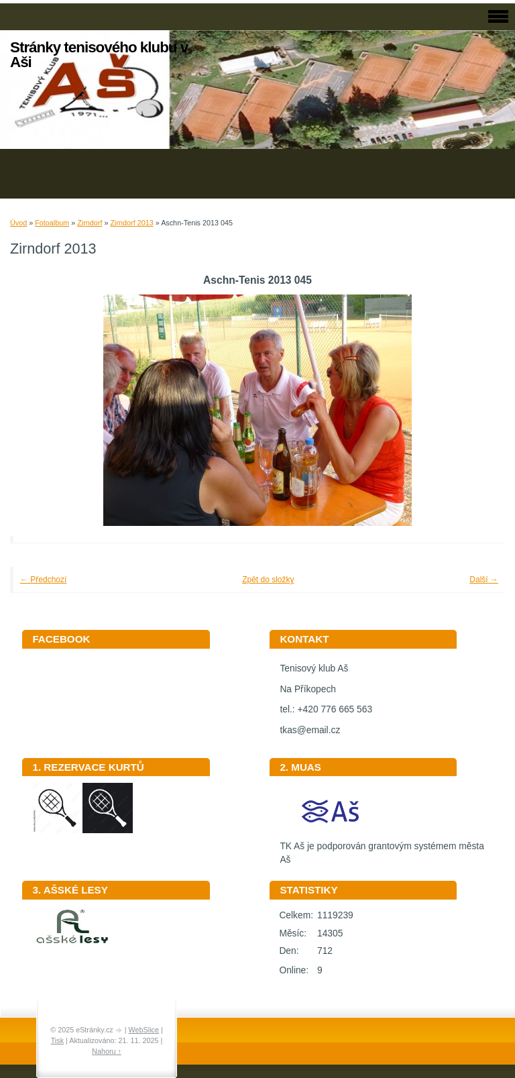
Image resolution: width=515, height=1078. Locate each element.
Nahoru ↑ (106, 1051)
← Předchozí (43, 579)
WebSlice (144, 1030)
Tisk (57, 1040)
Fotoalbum (52, 223)
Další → (483, 579)
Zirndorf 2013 (131, 223)
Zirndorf (89, 223)
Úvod (18, 223)
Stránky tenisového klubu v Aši (99, 54)
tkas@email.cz (310, 730)
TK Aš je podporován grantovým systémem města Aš (381, 848)
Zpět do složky (268, 579)
